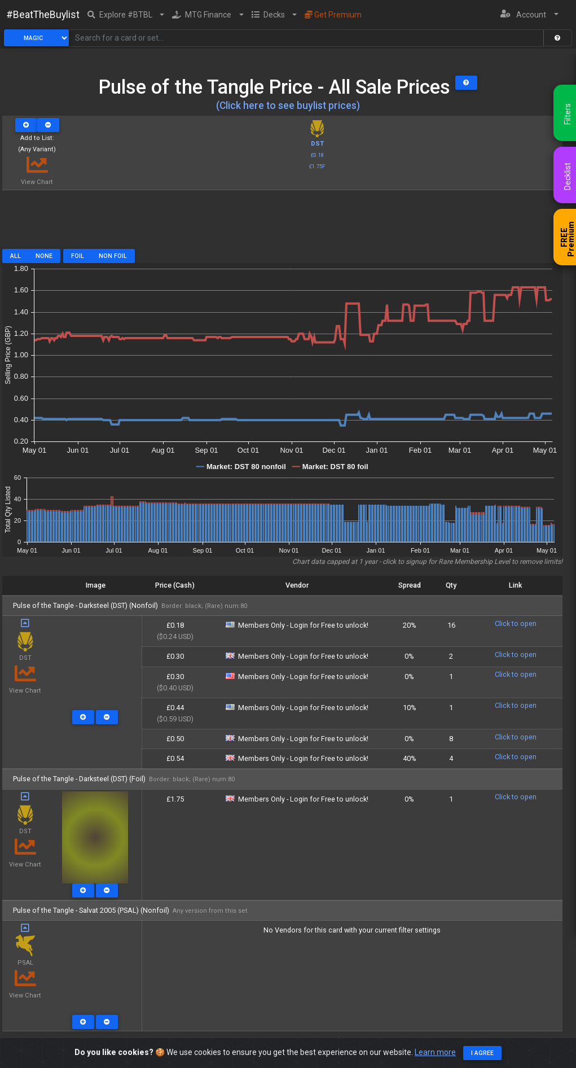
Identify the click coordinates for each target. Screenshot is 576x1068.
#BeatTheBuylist (43, 14)
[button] (126, 15)
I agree (482, 1053)
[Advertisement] (282, 223)
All (15, 256)
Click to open (516, 623)
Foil (77, 256)
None (44, 256)
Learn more (435, 1052)
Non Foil (113, 256)
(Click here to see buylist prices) (288, 105)
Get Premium (333, 14)
